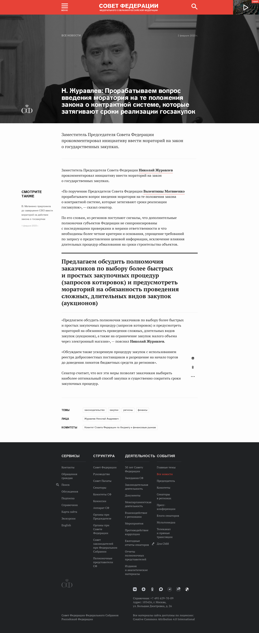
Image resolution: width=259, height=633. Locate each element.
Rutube (178, 589)
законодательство (94, 410)
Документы (132, 495)
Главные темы (166, 467)
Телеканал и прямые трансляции (165, 533)
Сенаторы (99, 487)
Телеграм (170, 589)
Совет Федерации (105, 467)
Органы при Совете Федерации (101, 529)
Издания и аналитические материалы (136, 570)
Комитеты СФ (102, 494)
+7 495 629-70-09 (161, 598)
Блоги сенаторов (168, 515)
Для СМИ (163, 543)
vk (135, 589)
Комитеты (163, 487)
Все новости (71, 35)
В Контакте (193, 358)
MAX (161, 589)
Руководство (101, 474)
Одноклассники (192, 367)
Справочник (70, 505)
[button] (64, 7)
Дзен (143, 589)
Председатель (166, 481)
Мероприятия (134, 523)
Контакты (68, 467)
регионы (128, 410)
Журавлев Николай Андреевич (101, 418)
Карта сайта (69, 511)
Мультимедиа (166, 522)
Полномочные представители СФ (103, 562)
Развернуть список (193, 376)
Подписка (68, 498)
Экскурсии (69, 518)
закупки (114, 410)
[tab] (192, 369)
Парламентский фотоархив (187, 589)
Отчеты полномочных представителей (135, 555)
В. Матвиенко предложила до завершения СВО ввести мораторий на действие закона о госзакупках (37, 213)
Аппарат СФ (101, 508)
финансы (142, 410)
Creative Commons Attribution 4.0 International (164, 619)
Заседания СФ (134, 478)
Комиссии (99, 501)
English (66, 525)
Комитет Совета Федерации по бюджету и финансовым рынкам (120, 427)
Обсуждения (70, 491)
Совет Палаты (102, 481)
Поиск (66, 484)
